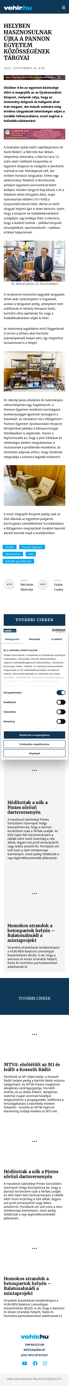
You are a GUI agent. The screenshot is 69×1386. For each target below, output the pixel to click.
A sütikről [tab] (56, 639)
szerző (24, 580)
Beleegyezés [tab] (12, 639)
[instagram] (45, 1363)
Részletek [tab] (34, 639)
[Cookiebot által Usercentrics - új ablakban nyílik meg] (51, 631)
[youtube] (24, 1363)
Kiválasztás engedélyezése (35, 744)
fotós (57, 580)
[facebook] (35, 1363)
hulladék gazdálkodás (18, 561)
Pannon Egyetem (32, 547)
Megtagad (34, 753)
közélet (9, 547)
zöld (30, 554)
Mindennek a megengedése (34, 735)
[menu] (63, 8)
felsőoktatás (12, 554)
